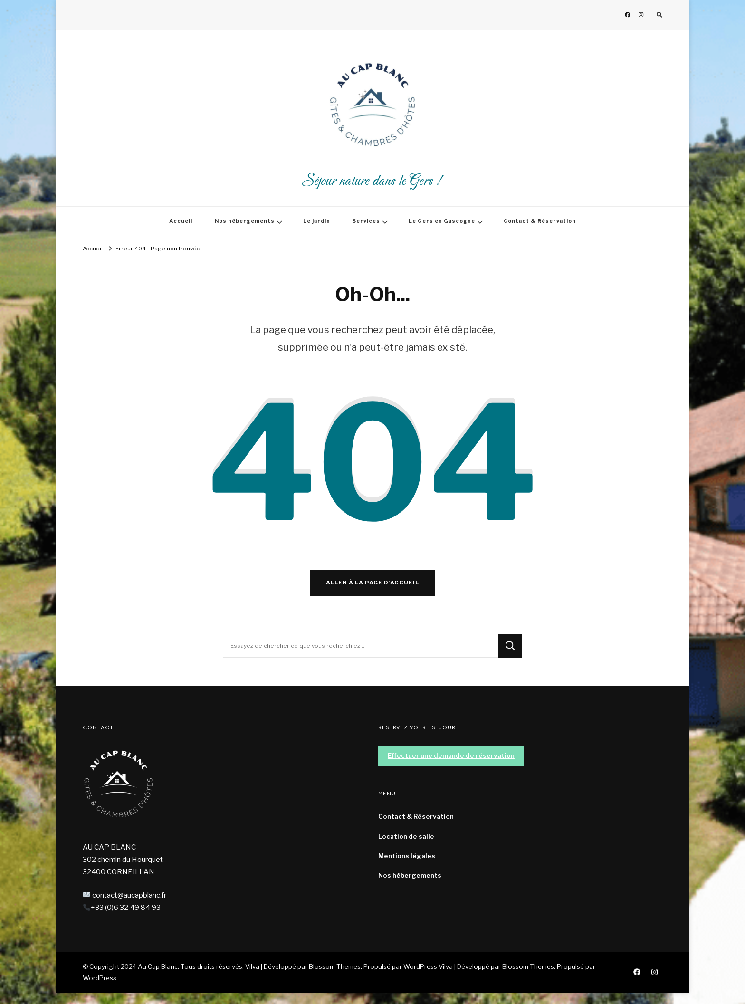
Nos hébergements (245, 221)
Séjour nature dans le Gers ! (372, 181)
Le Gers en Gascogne (442, 221)
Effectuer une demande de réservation (451, 766)
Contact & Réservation (540, 221)
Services (366, 221)
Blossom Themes (528, 977)
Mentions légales (406, 866)
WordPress (99, 989)
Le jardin (316, 221)
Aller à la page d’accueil (372, 593)
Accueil (180, 221)
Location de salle (406, 847)
